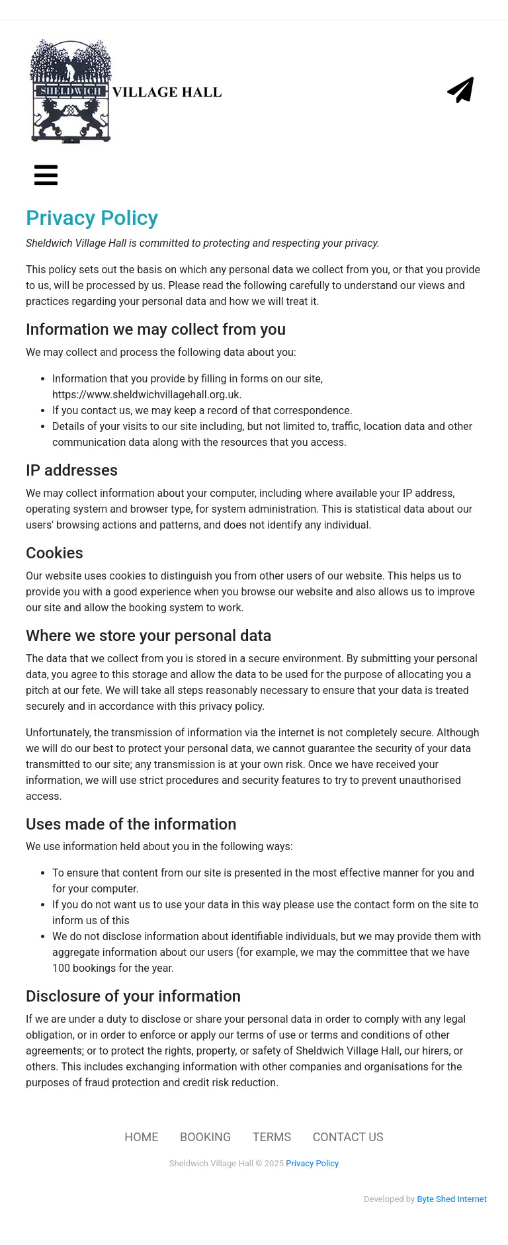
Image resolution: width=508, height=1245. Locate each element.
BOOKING (205, 1137)
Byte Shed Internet (452, 1199)
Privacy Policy (312, 1163)
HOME (141, 1137)
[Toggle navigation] (473, 10)
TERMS (272, 1137)
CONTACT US (348, 1137)
